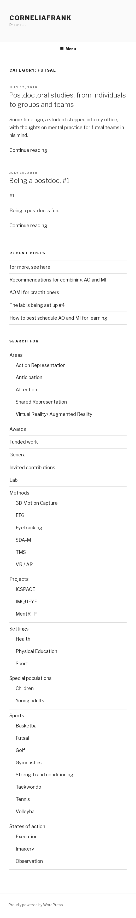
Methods (19, 493)
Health (23, 639)
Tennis (23, 799)
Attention (26, 389)
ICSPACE (25, 589)
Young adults (30, 700)
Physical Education (36, 651)
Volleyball (26, 811)
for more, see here (29, 267)
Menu (68, 49)
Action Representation (41, 365)
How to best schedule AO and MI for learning (58, 318)
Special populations (30, 678)
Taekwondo (28, 787)
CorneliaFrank (40, 18)
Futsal (22, 738)
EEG (20, 515)
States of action (27, 826)
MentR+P (26, 614)
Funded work (23, 442)
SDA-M (23, 540)
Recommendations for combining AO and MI (57, 280)
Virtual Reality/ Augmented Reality (54, 414)
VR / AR (24, 564)
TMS (21, 552)
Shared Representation (41, 402)
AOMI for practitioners (34, 292)
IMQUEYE (26, 601)
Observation (29, 861)
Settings (18, 629)
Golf (20, 750)
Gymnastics (29, 762)
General (18, 454)
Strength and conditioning (44, 774)
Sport (22, 663)
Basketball (27, 725)
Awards (17, 429)
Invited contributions (32, 467)
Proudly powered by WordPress (35, 905)
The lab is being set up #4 (37, 305)
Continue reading (28, 150)
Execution (27, 836)
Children (25, 688)
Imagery (25, 849)
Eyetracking (29, 527)
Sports (16, 715)
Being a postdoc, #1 (39, 180)
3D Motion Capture (37, 503)
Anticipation (29, 377)
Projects (18, 579)
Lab (13, 480)
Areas (15, 355)
